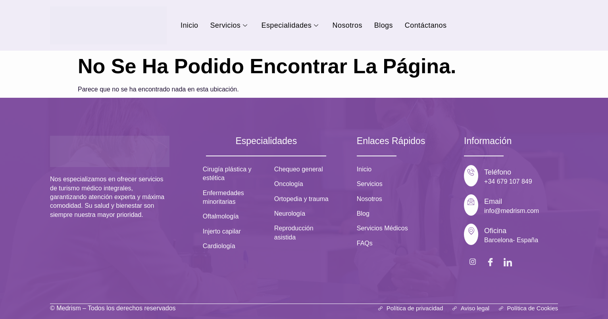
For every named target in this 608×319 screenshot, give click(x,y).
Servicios (229, 25)
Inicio (189, 25)
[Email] (471, 205)
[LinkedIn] (507, 261)
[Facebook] (490, 261)
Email (493, 201)
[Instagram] (472, 261)
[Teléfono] (471, 175)
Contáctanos (425, 25)
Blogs (383, 25)
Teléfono (497, 172)
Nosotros (347, 25)
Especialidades (291, 25)
